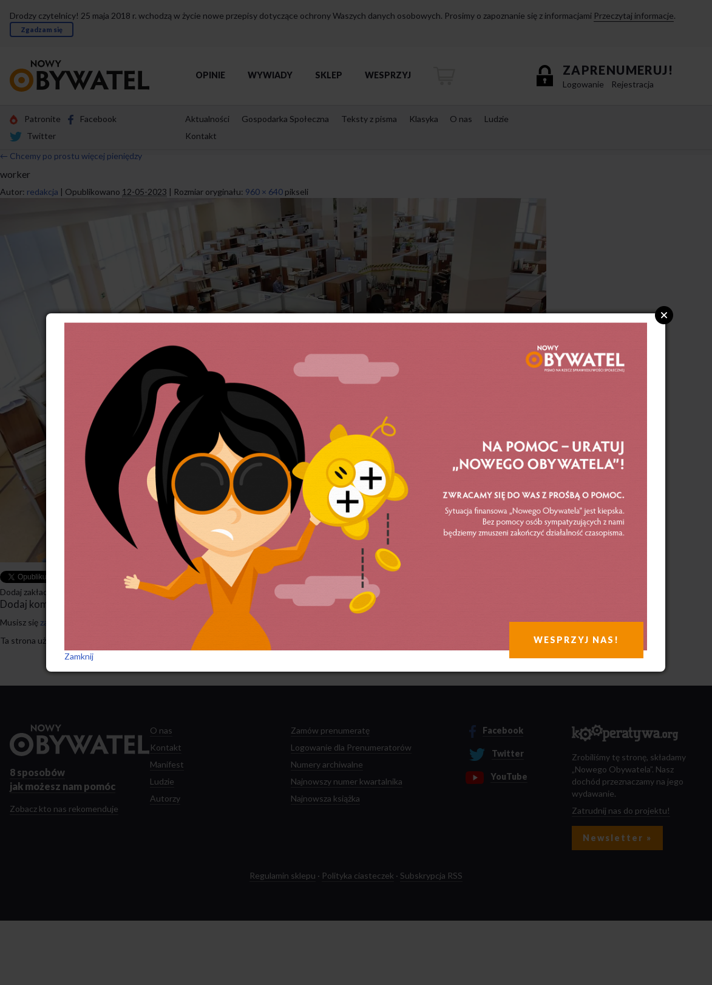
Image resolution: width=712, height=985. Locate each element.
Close (664, 315)
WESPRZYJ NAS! (576, 640)
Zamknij (78, 656)
